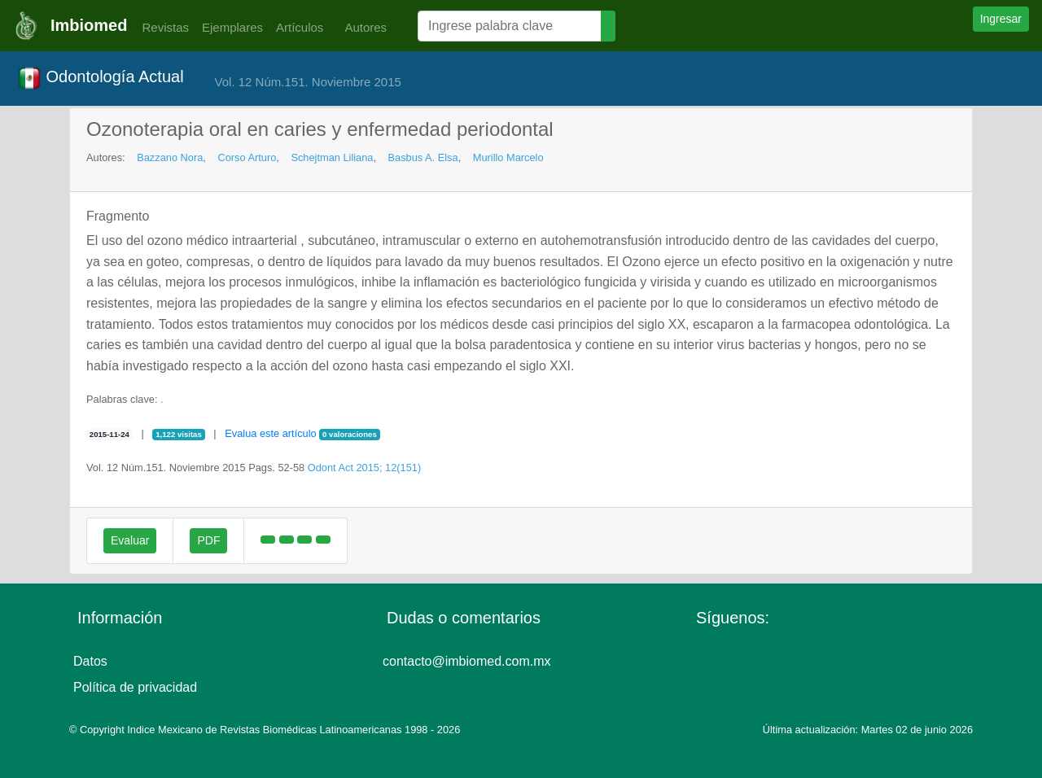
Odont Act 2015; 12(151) (364, 467)
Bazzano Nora (170, 157)
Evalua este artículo (270, 433)
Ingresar (1001, 18)
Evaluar (130, 540)
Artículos (299, 27)
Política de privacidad (135, 687)
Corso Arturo (246, 157)
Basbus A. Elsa (423, 157)
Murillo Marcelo (508, 157)
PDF (208, 540)
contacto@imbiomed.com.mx (467, 661)
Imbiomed (88, 25)
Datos (90, 661)
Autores (361, 27)
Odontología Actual (100, 78)
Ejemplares (232, 27)
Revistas (161, 27)
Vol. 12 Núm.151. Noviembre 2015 (308, 82)
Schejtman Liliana (332, 157)
